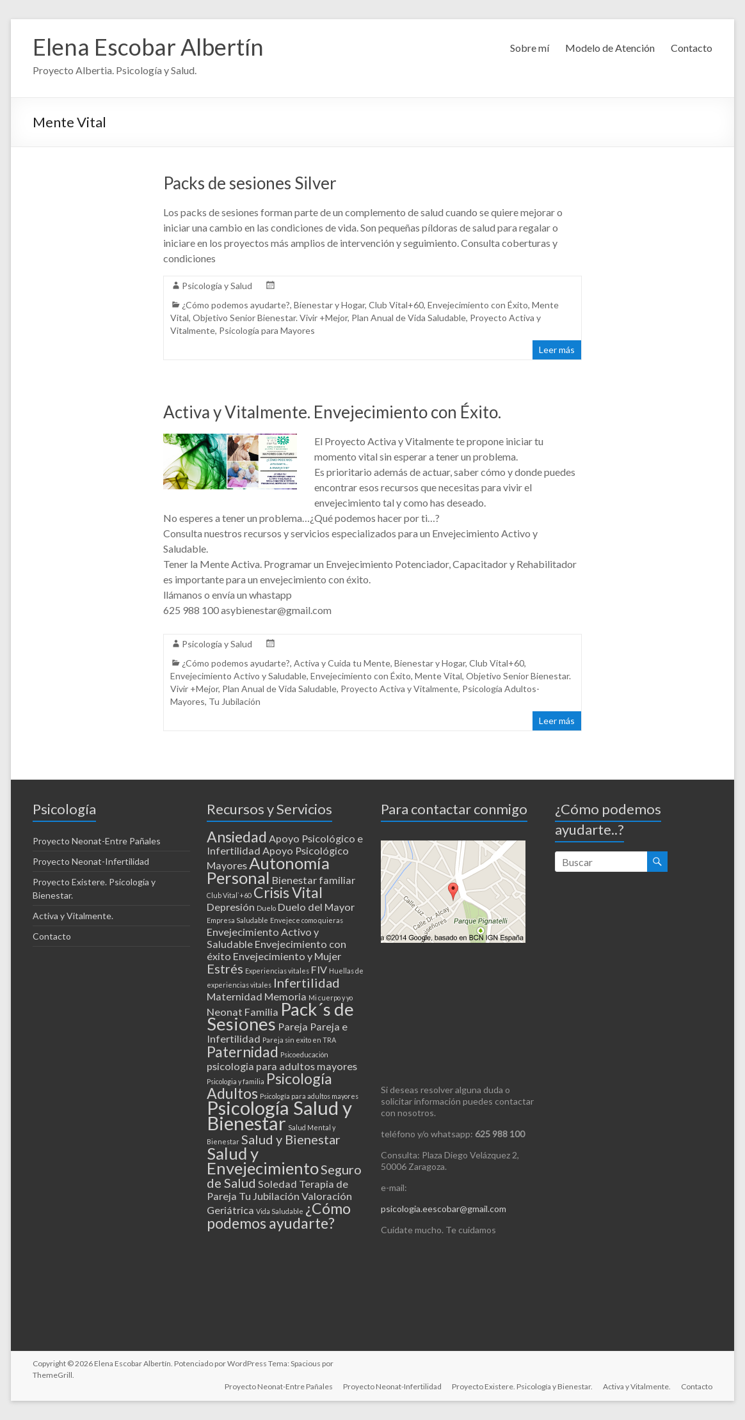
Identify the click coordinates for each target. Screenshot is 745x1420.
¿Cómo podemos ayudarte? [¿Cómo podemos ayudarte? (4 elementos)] (279, 1215)
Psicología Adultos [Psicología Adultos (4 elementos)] (269, 1085)
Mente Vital (438, 675)
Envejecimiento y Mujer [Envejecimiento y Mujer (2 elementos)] (287, 956)
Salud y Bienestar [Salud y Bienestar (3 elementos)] (290, 1139)
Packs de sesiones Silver (250, 183)
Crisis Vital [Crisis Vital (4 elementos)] (288, 892)
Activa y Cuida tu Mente (342, 663)
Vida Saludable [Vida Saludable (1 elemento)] (279, 1211)
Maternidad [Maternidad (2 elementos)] (234, 996)
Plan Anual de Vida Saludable (408, 317)
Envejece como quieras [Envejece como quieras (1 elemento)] (306, 920)
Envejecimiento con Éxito (478, 304)
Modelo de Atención (610, 48)
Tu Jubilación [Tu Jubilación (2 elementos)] (269, 1196)
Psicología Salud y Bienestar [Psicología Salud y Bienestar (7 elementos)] (279, 1115)
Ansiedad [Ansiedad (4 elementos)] (237, 837)
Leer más (557, 349)
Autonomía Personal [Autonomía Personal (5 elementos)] (268, 870)
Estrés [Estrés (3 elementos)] (225, 968)
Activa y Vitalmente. (73, 915)
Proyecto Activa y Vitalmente (399, 688)
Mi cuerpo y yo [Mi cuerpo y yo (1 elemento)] (330, 997)
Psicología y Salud (217, 285)
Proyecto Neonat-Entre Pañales (97, 840)
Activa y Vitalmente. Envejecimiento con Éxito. (332, 412)
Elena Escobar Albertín (148, 47)
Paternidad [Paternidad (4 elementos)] (242, 1052)
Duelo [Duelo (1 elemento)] (266, 908)
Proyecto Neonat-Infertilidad (91, 861)
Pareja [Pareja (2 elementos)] (293, 1026)
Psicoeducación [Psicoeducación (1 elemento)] (304, 1054)
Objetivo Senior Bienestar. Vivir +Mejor (270, 317)
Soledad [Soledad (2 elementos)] (277, 1184)
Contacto (691, 48)
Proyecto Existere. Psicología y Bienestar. (522, 1386)
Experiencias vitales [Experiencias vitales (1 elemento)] (277, 970)
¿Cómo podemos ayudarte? (236, 304)
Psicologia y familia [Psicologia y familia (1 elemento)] (235, 1081)
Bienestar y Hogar (329, 304)
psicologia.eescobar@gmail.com (443, 1208)
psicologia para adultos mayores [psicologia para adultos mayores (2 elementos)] (282, 1066)
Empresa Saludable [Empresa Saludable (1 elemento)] (237, 920)
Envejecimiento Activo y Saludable (238, 675)
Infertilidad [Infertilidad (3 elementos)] (306, 982)
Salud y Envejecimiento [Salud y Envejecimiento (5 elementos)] (263, 1161)
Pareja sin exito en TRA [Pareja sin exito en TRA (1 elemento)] (299, 1040)
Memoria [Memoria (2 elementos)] (285, 996)
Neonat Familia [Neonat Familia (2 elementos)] (242, 1012)
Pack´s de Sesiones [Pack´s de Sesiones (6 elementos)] (280, 1016)
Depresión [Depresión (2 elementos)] (231, 907)
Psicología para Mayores (267, 330)
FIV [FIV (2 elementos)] (319, 969)
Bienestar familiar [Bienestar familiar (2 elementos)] (313, 880)
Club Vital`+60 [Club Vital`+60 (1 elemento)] (229, 895)
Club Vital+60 (396, 304)
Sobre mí (529, 48)
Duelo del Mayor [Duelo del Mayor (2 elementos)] (316, 907)
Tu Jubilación (234, 701)
